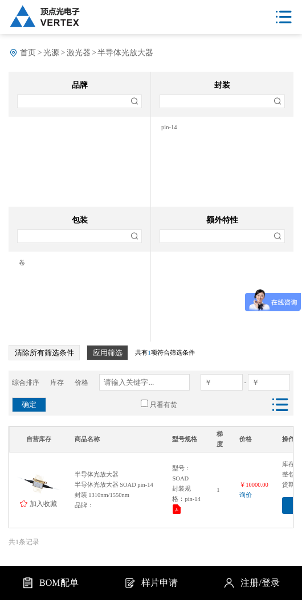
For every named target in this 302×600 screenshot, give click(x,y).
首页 (28, 52)
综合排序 (25, 383)
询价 (245, 495)
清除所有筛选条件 (44, 352)
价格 (81, 383)
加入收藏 (43, 503)
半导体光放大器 (125, 52)
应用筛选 (108, 352)
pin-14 (169, 127)
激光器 (79, 52)
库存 (57, 383)
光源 (51, 52)
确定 (29, 404)
